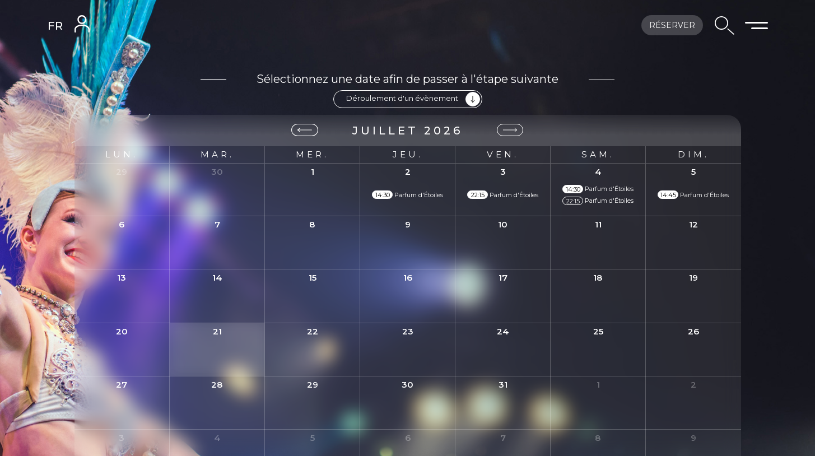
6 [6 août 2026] (408, 437)
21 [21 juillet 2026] (217, 331)
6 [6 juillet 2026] (121, 224)
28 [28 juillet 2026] (217, 384)
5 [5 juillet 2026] (693, 171)
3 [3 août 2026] (121, 437)
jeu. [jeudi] (408, 154)
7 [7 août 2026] (503, 437)
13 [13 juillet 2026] (121, 277)
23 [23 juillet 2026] (407, 331)
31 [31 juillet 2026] (503, 384)
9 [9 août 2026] (693, 437)
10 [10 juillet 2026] (502, 224)
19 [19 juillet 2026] (693, 277)
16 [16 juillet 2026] (407, 277)
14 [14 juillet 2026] (217, 277)
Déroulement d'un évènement (413, 99)
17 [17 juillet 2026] (503, 277)
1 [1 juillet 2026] (312, 171)
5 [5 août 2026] (312, 437)
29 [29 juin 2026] (121, 171)
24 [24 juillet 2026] (503, 331)
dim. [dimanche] (693, 154)
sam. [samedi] (597, 154)
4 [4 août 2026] (217, 437)
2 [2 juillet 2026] (408, 171)
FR (55, 25)
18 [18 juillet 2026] (598, 277)
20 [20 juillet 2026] (122, 331)
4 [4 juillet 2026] (598, 171)
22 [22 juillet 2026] (312, 331)
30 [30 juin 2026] (217, 171)
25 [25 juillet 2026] (598, 331)
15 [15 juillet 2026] (312, 277)
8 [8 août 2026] (598, 437)
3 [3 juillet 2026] (503, 171)
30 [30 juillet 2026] (407, 384)
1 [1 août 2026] (598, 384)
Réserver (672, 25)
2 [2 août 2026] (693, 384)
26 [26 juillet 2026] (693, 331)
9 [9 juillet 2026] (408, 224)
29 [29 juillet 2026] (312, 384)
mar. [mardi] (217, 154)
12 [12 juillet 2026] (693, 224)
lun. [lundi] (121, 154)
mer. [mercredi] (312, 154)
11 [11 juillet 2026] (598, 224)
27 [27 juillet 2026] (121, 384)
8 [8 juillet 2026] (312, 224)
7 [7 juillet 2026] (217, 224)
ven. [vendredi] (503, 154)
